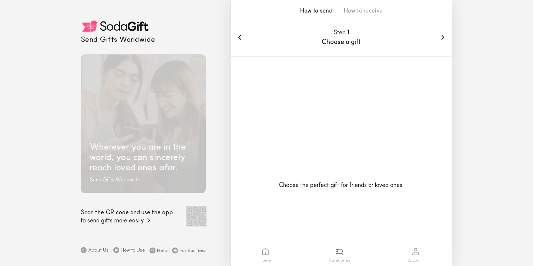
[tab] (265, 255)
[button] (94, 250)
